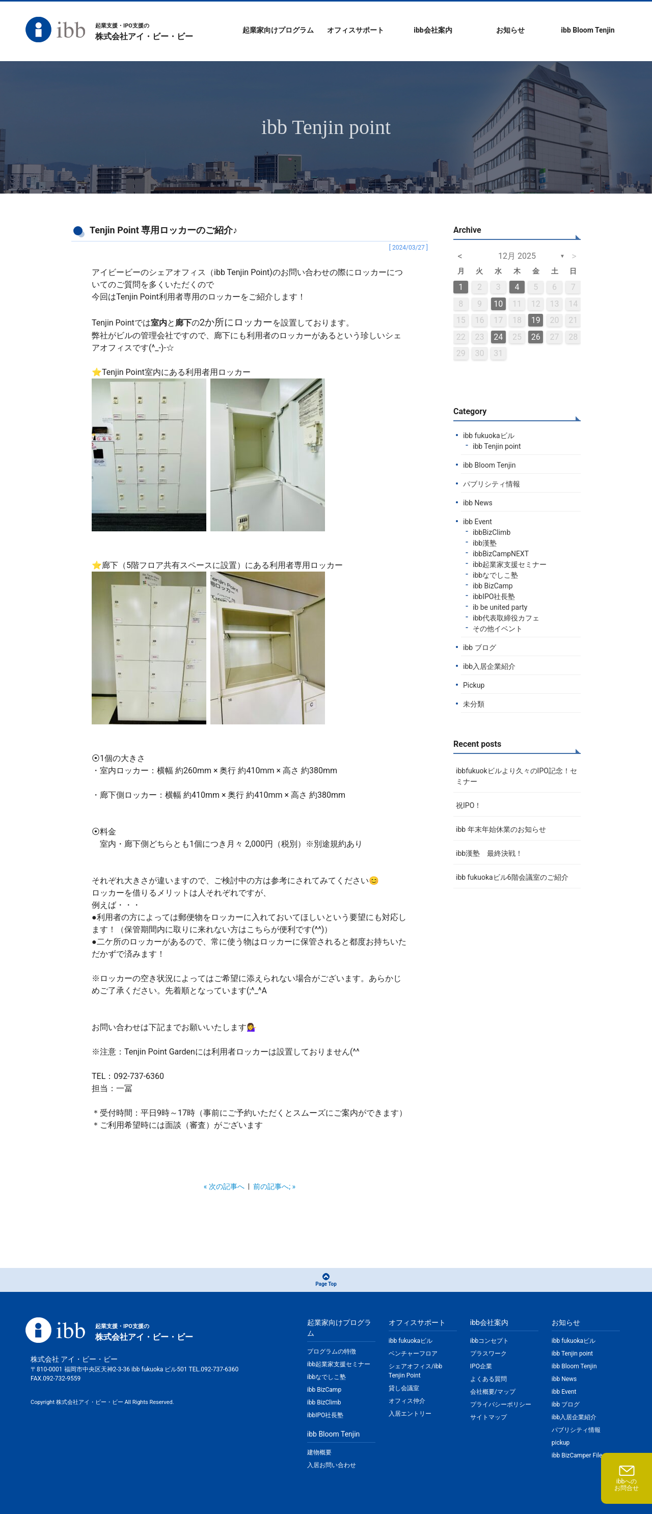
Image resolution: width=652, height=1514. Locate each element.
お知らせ (510, 30)
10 (498, 304)
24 (498, 337)
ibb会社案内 (433, 30)
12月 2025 (517, 256)
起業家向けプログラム (278, 30)
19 (535, 320)
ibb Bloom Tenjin (587, 30)
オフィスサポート (355, 30)
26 (535, 337)
